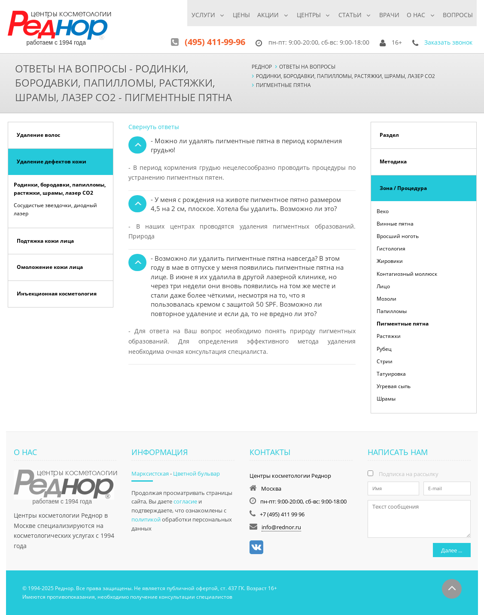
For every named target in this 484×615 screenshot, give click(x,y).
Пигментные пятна (403, 323)
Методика (393, 161)
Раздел (389, 135)
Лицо (383, 286)
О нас (414, 15)
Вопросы (458, 15)
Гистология (391, 248)
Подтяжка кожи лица (45, 240)
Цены (235, 15)
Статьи (347, 15)
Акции (263, 15)
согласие (185, 501)
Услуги (196, 15)
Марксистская (150, 473)
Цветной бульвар (196, 473)
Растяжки (389, 336)
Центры (304, 15)
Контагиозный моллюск (407, 273)
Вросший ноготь (398, 236)
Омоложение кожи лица (50, 267)
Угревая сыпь (394, 386)
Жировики (390, 261)
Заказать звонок (448, 42)
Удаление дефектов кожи (51, 161)
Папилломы (392, 311)
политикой (146, 519)
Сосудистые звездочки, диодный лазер (55, 209)
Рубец (384, 349)
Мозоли (386, 298)
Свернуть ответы (153, 127)
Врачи (387, 15)
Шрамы (386, 398)
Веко (383, 211)
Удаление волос (38, 135)
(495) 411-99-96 (215, 42)
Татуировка (391, 373)
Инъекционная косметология (57, 293)
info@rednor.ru (281, 527)
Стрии (385, 361)
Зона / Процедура (403, 188)
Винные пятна (395, 223)
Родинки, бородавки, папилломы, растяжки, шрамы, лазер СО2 (60, 188)
